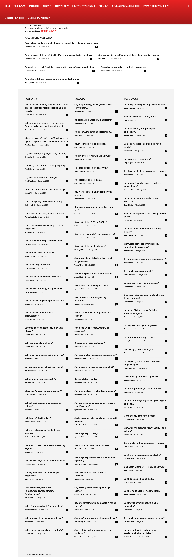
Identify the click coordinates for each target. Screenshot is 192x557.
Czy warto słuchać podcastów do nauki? (144, 518)
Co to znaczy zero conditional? (139, 415)
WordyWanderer (31, 292)
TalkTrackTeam (30, 71)
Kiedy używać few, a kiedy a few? (140, 116)
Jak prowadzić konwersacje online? (43, 276)
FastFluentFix (30, 268)
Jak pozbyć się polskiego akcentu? (91, 285)
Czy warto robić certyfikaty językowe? (44, 367)
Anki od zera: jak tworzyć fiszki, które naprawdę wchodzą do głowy (58, 55)
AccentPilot (29, 193)
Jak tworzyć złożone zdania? (39, 252)
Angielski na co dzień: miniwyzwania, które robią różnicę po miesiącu (60, 67)
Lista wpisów (62, 6)
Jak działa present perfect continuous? (94, 273)
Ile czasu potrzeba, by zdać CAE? (91, 167)
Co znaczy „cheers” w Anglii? (138, 349)
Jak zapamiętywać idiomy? (137, 159)
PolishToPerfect (30, 244)
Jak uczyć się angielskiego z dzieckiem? (144, 104)
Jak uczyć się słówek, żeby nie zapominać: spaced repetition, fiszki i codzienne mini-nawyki (46, 107)
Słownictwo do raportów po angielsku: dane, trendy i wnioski (128, 55)
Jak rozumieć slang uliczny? (39, 343)
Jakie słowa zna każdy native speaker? (44, 213)
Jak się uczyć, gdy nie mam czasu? (141, 283)
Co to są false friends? (85, 379)
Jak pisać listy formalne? (37, 264)
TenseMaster (29, 334)
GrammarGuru (30, 47)
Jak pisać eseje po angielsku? (139, 479)
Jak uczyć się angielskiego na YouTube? (45, 300)
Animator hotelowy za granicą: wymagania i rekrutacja (52, 79)
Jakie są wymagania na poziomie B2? (93, 131)
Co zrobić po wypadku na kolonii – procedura (123, 67)
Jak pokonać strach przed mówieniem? (44, 240)
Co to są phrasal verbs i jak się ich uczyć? (46, 189)
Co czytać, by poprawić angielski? (141, 376)
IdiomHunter (29, 479)
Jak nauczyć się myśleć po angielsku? (44, 518)
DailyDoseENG (30, 205)
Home (7, 6)
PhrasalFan (29, 522)
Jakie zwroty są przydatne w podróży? (44, 530)
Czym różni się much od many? (90, 246)
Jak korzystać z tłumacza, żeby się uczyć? (46, 165)
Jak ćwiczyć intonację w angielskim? (43, 288)
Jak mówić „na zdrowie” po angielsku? (44, 506)
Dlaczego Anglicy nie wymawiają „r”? (43, 391)
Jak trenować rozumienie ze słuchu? (142, 455)
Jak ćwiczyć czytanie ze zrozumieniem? (45, 460)
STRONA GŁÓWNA (48, 31)
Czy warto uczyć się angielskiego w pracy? (46, 153)
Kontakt (47, 6)
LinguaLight (78, 135)
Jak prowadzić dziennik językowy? (91, 445)
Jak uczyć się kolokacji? (86, 433)
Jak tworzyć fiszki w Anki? (38, 418)
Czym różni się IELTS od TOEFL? (90, 222)
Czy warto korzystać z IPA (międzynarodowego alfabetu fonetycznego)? (39, 490)
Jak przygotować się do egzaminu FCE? (94, 367)
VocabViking (29, 169)
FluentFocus (29, 115)
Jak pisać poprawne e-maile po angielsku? (95, 518)
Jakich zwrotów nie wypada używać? (92, 155)
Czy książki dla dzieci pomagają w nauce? (145, 171)
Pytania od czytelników (156, 6)
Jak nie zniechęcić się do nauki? (140, 337)
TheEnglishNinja (31, 217)
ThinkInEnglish (79, 171)
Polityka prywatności (83, 6)
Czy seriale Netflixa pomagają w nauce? (144, 443)
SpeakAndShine (30, 181)
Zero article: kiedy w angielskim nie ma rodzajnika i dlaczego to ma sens (61, 43)
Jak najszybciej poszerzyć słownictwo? (44, 355)
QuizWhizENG (30, 256)
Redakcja (103, 6)
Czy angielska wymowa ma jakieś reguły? (145, 259)
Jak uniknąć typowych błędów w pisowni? (95, 391)
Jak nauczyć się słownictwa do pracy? (44, 201)
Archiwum (19, 6)
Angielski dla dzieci (15, 18)
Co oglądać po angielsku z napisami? (93, 119)
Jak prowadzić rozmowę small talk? (142, 491)
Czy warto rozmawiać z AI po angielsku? (94, 234)
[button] (189, 6)
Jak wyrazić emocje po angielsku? (141, 325)
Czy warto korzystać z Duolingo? (41, 177)
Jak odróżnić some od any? (88, 179)
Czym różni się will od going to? (90, 143)
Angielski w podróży (39, 18)
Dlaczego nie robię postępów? (89, 343)
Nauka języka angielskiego (126, 6)
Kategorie (34, 6)
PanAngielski (105, 71)
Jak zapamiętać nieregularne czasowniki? (95, 355)
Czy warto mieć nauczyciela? (138, 271)
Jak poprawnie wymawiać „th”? (40, 379)
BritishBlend (102, 59)
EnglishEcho (78, 334)
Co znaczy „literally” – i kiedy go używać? (145, 467)
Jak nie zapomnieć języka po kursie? (142, 388)
